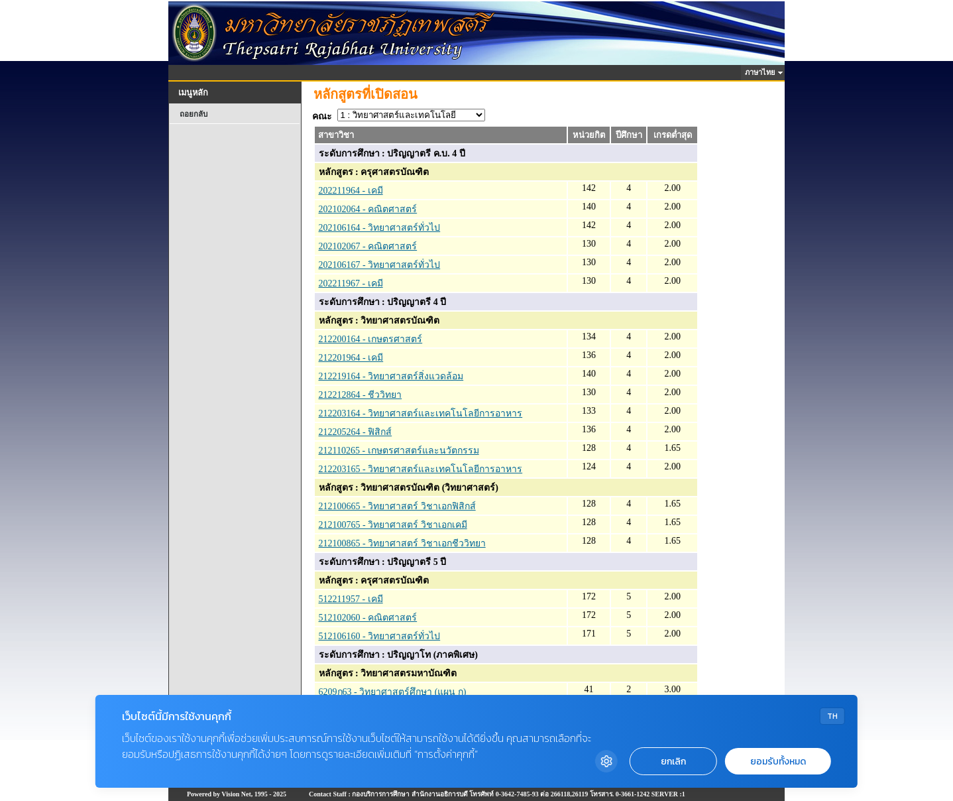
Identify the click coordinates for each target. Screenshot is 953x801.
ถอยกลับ (193, 114)
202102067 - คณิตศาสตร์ (368, 246)
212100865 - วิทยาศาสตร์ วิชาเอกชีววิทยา (402, 543)
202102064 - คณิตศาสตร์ (368, 209)
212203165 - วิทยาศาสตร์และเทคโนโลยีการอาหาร (421, 469)
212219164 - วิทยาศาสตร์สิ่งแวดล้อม (391, 376)
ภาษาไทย (762, 72)
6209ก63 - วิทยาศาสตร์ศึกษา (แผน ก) (393, 692)
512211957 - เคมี (351, 599)
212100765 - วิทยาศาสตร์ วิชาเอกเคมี (393, 525)
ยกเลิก (673, 762)
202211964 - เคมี (351, 191)
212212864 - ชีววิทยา (360, 395)
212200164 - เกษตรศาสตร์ (371, 339)
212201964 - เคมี (351, 358)
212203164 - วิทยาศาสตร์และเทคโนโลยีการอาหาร (421, 413)
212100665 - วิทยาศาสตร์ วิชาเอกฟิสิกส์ (397, 506)
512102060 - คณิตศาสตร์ (368, 618)
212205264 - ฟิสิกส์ (355, 432)
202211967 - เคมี (351, 283)
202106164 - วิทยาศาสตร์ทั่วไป (380, 228)
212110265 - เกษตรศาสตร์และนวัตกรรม (399, 451)
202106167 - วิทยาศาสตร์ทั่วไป (380, 265)
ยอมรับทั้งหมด (778, 762)
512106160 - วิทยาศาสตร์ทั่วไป (380, 636)
